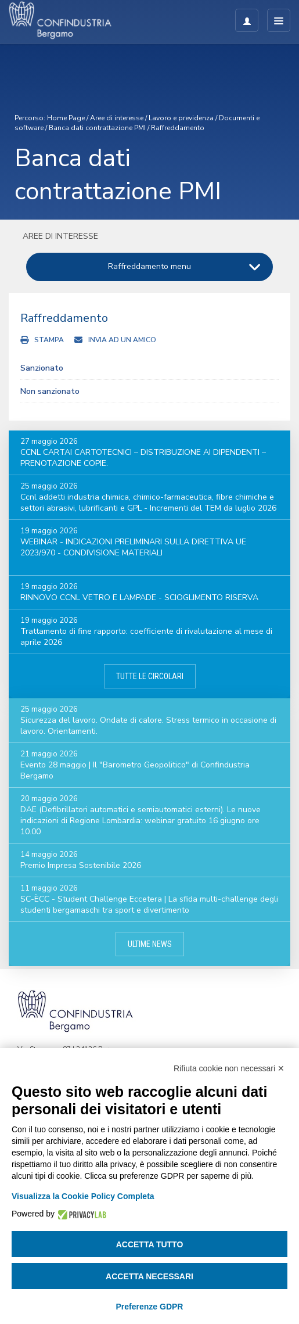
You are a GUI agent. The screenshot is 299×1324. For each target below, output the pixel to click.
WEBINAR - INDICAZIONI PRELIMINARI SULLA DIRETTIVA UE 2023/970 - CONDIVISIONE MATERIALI (133, 547)
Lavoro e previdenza (181, 118)
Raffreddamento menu (149, 266)
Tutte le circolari (149, 676)
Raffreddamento (177, 127)
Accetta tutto (149, 1244)
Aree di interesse (116, 118)
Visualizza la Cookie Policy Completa (83, 1196)
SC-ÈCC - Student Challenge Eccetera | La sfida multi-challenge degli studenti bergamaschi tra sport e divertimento (149, 905)
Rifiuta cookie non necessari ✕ (229, 1068)
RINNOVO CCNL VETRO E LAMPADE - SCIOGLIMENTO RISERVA (139, 597)
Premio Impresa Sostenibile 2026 (80, 865)
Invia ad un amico (122, 340)
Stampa (49, 340)
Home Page (66, 118)
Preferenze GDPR (149, 1306)
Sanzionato (41, 368)
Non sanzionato (50, 391)
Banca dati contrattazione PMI (97, 127)
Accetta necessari (149, 1276)
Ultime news (150, 944)
